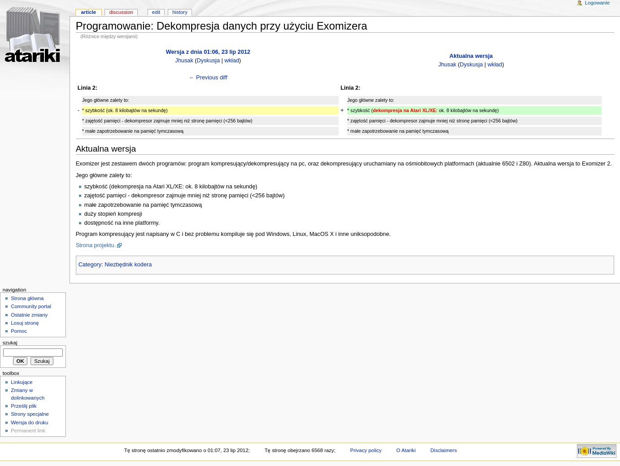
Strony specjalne (30, 414)
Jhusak (184, 60)
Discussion (121, 12)
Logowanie (597, 2)
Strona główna (27, 298)
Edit (156, 12)
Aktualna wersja (471, 56)
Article (88, 12)
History (180, 12)
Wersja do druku (29, 422)
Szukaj (10, 342)
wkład (231, 60)
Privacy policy (366, 450)
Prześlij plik (23, 406)
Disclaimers (443, 450)
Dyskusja (208, 60)
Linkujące (21, 382)
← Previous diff (208, 77)
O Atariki (405, 450)
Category (90, 264)
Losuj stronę (25, 323)
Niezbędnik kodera (128, 264)
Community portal (31, 306)
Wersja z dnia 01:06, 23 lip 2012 (208, 52)
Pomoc (19, 331)
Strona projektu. (96, 245)
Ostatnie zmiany (29, 315)
